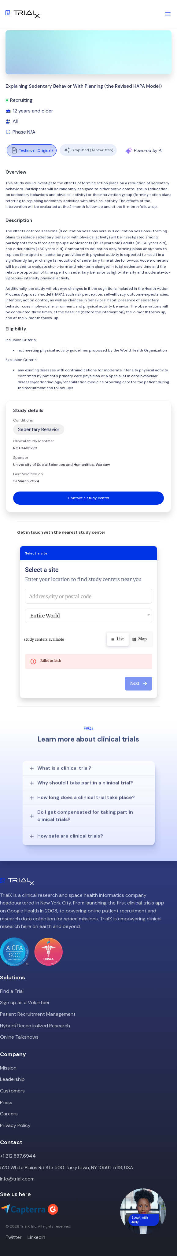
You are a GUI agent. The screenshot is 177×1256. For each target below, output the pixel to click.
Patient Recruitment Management (38, 1014)
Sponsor (20, 457)
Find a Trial (12, 991)
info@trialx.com (17, 1179)
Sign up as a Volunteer (25, 1002)
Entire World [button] (45, 616)
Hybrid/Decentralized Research (35, 1025)
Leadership (12, 1079)
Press (6, 1102)
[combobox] (88, 596)
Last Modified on (28, 474)
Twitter (14, 1237)
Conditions (23, 420)
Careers (9, 1114)
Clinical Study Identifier (33, 441)
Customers (12, 1091)
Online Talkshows (19, 1037)
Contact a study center (88, 497)
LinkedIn (36, 1237)
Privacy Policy (15, 1125)
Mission (8, 1068)
